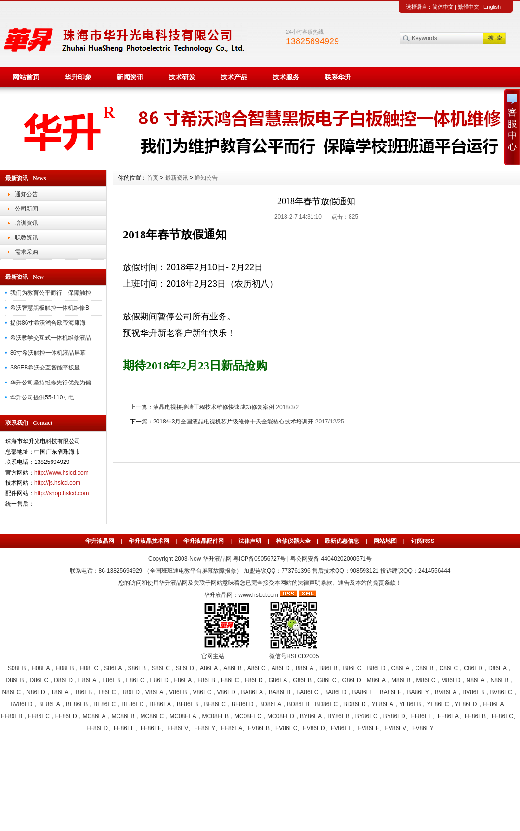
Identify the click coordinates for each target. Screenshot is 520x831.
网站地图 (385, 541)
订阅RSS (423, 541)
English (492, 7)
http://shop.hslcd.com (61, 493)
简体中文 (443, 7)
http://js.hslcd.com (57, 482)
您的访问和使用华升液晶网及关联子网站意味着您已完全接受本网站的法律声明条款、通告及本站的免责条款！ (260, 583)
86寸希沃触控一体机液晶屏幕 (48, 352)
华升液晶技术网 (149, 541)
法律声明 (249, 541)
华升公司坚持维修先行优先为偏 (50, 382)
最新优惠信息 (342, 541)
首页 (152, 177)
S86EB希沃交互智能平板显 (45, 367)
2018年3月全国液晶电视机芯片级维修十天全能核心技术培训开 (233, 421)
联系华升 (338, 77)
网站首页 (26, 77)
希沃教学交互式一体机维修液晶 (50, 337)
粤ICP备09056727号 (260, 558)
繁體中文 (468, 7)
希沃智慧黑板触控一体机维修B (49, 307)
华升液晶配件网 (203, 541)
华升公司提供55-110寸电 (42, 397)
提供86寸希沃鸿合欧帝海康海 (48, 322)
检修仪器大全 (293, 541)
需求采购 (26, 252)
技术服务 (286, 77)
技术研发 (182, 77)
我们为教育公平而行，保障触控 (50, 293)
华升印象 (78, 77)
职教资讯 (26, 237)
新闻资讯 (130, 77)
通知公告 (26, 194)
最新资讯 (176, 177)
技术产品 (234, 77)
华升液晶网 (99, 541)
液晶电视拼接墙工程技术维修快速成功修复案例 (213, 407)
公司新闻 (26, 208)
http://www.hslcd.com (61, 472)
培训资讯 (26, 223)
